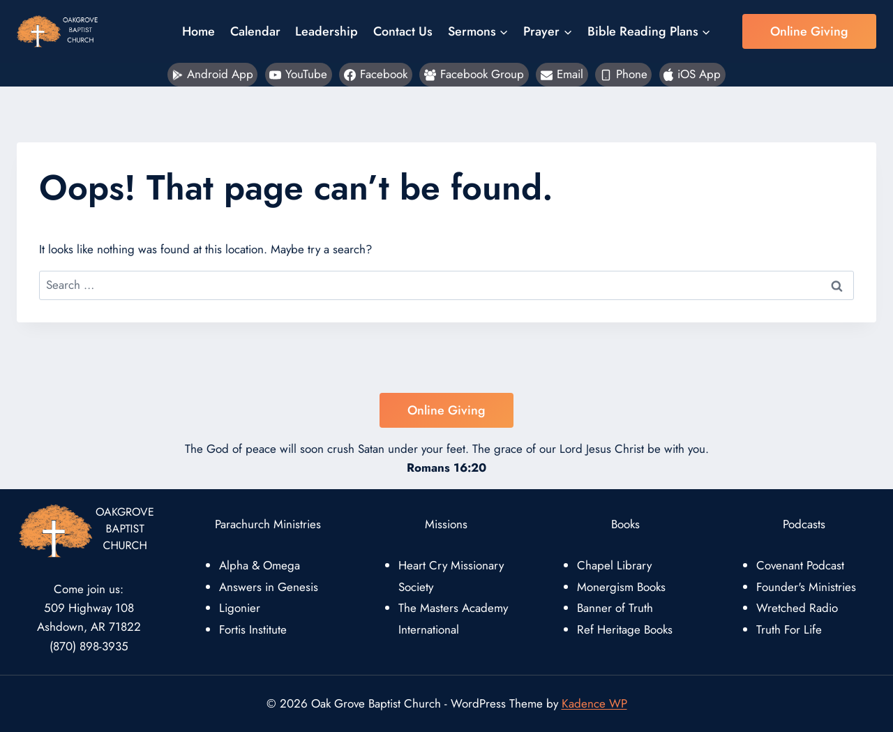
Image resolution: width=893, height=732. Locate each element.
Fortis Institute (253, 629)
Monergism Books (621, 586)
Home (198, 31)
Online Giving (809, 31)
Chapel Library (614, 565)
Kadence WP (594, 703)
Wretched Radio (797, 607)
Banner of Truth (615, 607)
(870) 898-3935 (89, 646)
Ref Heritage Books (625, 629)
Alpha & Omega (259, 565)
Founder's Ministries (806, 586)
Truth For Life (789, 629)
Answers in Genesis (268, 586)
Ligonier (239, 607)
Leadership (326, 31)
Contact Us (403, 31)
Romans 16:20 (446, 467)
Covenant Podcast (800, 565)
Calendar (255, 31)
